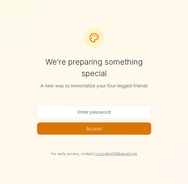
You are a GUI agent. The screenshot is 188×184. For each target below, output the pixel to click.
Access (94, 128)
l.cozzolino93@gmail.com (115, 154)
